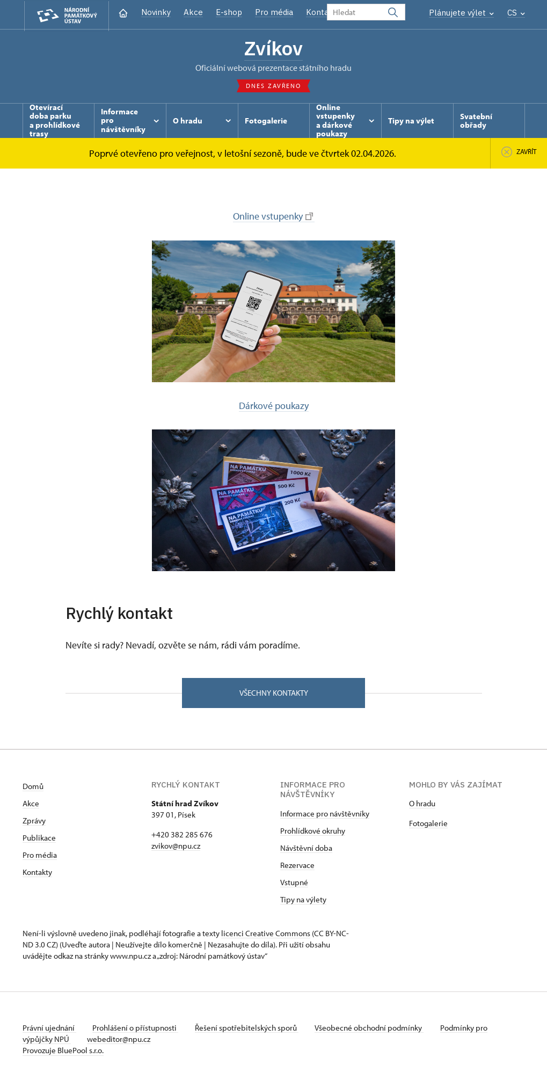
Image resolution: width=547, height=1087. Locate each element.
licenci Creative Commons (265, 934)
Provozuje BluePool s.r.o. (63, 1051)
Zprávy (34, 821)
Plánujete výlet (461, 13)
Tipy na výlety (303, 900)
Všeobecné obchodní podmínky (371, 1029)
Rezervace (297, 866)
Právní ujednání (49, 1029)
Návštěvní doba (306, 849)
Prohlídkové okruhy (312, 832)
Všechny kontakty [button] (273, 693)
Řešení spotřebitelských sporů (248, 1029)
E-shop (229, 12)
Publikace (39, 839)
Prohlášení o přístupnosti (136, 1029)
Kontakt (321, 12)
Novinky (156, 12)
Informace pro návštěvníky (324, 814)
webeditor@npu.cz (119, 1040)
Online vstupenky (273, 216)
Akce (193, 12)
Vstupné (294, 883)
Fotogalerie (428, 824)
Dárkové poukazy (274, 406)
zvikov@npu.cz (175, 847)
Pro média (274, 12)
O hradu (422, 804)
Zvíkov (273, 48)
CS (516, 13)
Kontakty (37, 873)
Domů (33, 787)
